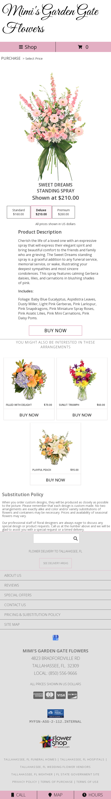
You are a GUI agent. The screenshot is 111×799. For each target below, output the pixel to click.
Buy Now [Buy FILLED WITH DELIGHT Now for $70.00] (29, 415)
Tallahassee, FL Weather (32, 774)
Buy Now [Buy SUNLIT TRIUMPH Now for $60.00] (82, 415)
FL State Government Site (77, 774)
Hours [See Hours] (92, 795)
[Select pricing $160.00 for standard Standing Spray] (18, 212)
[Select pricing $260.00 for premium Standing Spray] (63, 212)
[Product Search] (56, 538)
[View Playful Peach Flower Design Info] (55, 445)
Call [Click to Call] (18, 795)
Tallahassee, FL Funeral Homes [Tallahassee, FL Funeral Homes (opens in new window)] (30, 759)
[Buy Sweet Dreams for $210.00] (55, 330)
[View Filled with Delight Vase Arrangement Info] (29, 380)
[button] (55, 713)
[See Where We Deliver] (55, 563)
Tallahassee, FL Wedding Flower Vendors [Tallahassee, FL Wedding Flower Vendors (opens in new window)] (55, 767)
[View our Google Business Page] (55, 639)
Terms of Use (87, 782)
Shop (28, 46)
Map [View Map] (55, 795)
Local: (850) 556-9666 (55, 673)
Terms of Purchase (57, 782)
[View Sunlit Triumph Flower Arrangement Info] (82, 380)
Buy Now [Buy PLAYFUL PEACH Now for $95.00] (55, 480)
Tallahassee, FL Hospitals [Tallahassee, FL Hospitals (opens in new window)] (82, 759)
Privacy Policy (24, 782)
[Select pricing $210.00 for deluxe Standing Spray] (41, 212)
